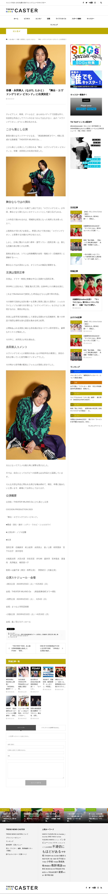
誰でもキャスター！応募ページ (16, 854)
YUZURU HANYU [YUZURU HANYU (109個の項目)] (48, 840)
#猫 (79, 131)
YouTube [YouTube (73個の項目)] (58, 836)
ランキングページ (94, 426)
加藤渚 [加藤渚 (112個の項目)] (61, 856)
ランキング (54, 25)
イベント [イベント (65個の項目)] (57, 839)
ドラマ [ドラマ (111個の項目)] (54, 843)
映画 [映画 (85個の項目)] (64, 866)
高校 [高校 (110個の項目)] (51, 875)
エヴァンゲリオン (15, 634)
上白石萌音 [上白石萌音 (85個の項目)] (48, 847)
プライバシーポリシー (13, 838)
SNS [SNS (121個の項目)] (49, 836)
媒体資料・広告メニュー (14, 845)
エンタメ (38, 18)
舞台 (55, 634)
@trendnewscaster (76, 126)
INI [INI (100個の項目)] (55, 834)
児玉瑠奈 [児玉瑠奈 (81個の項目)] (56, 856)
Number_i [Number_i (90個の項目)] (62, 834)
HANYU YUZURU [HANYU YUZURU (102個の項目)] (48, 834)
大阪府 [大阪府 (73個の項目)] (55, 858)
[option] (11, 815)
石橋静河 (44, 634)
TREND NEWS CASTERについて (17, 834)
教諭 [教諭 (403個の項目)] (59, 865)
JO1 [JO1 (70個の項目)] (58, 834)
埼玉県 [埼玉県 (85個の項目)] (47, 859)
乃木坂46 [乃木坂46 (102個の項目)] (48, 856)
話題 (48, 18)
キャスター (90, 18)
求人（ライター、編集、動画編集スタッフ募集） (19, 849)
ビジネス (27, 18)
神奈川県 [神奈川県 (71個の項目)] (52, 869)
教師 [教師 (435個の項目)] (54, 865)
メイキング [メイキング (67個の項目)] (60, 842)
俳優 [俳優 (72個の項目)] (52, 855)
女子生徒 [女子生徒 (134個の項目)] (60, 859)
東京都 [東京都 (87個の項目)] (48, 869)
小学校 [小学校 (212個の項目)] (50, 861)
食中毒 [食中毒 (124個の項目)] (47, 875)
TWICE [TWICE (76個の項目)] (54, 836)
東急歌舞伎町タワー (30, 634)
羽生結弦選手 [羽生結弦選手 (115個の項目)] (53, 872)
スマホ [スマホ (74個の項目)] (50, 842)
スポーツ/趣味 (76, 18)
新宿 (22, 634)
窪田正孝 (50, 634)
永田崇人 (38, 634)
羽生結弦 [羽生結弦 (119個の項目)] (58, 869)
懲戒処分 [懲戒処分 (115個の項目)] (48, 866)
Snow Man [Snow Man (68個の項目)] (45, 836)
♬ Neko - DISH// (85, 131)
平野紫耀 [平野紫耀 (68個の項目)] (55, 862)
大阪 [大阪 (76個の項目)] (51, 859)
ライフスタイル (61, 18)
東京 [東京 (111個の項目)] (43, 869)
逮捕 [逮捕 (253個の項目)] (60, 872)
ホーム (16, 18)
